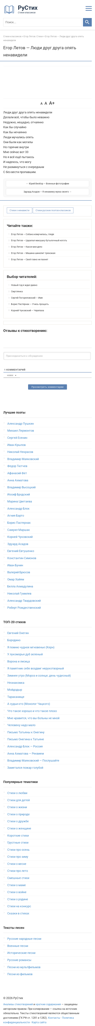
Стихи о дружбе (18, 817)
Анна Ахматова (17, 476)
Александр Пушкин (20, 419)
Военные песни (17, 941)
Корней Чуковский (20, 532)
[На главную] (22, 13)
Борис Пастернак (19, 518)
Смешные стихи (18, 873)
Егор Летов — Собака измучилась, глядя (32, 230)
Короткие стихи (18, 831)
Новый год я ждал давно (24, 281)
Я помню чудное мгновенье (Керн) (30, 643)
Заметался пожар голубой (25, 763)
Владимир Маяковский (23, 454)
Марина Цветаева (19, 497)
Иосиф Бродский (18, 490)
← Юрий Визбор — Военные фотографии (26, 185)
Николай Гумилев (19, 589)
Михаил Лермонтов (20, 426)
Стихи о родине (17, 895)
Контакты (54, 1013)
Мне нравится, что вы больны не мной (33, 714)
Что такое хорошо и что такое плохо (32, 706)
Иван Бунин (15, 561)
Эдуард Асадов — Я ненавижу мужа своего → (68, 185)
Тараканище (15, 692)
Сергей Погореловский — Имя (27, 293)
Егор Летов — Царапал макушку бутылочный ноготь (39, 236)
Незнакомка (15, 678)
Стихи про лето (17, 866)
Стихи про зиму (17, 852)
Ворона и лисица (18, 657)
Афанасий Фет (17, 469)
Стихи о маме (16, 881)
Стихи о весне (16, 859)
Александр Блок (18, 504)
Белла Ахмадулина (20, 582)
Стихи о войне (16, 888)
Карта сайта (39, 1018)
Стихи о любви (17, 788)
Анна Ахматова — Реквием (25, 749)
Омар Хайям (15, 575)
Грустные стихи (17, 838)
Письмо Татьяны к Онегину (25, 728)
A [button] (41, 103)
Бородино (13, 636)
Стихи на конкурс (19, 902)
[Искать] (87, 22)
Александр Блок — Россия (25, 742)
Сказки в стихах (18, 909)
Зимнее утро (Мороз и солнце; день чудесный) (39, 671)
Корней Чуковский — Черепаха (27, 306)
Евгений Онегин (18, 628)
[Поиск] (42, 22)
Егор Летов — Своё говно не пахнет (29, 255)
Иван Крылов (16, 440)
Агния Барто (15, 511)
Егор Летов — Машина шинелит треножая (33, 249)
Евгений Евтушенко (20, 546)
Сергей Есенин (17, 433)
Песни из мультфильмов (23, 963)
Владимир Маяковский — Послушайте (33, 756)
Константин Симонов (21, 554)
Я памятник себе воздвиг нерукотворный (35, 664)
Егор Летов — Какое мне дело (26, 242)
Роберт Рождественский (24, 603)
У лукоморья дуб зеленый (25, 650)
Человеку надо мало (21, 721)
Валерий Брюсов (18, 568)
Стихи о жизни (17, 803)
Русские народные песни (24, 934)
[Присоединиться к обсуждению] (47, 352)
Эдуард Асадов (17, 539)
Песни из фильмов (19, 970)
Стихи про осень (18, 845)
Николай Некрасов (20, 447)
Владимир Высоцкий (21, 483)
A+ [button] (52, 103)
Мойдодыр (14, 685)
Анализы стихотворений (18, 1000)
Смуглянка (17, 287)
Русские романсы (19, 955)
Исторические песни (21, 948)
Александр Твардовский (24, 596)
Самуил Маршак (18, 525)
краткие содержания (48, 1000)
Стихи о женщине (19, 824)
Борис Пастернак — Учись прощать (30, 300)
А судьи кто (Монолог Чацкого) (28, 699)
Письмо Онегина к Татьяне (25, 735)
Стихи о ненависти (19, 206)
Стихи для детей (18, 796)
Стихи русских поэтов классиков (53, 206)
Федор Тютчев (17, 461)
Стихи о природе (18, 810)
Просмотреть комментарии (47, 382)
